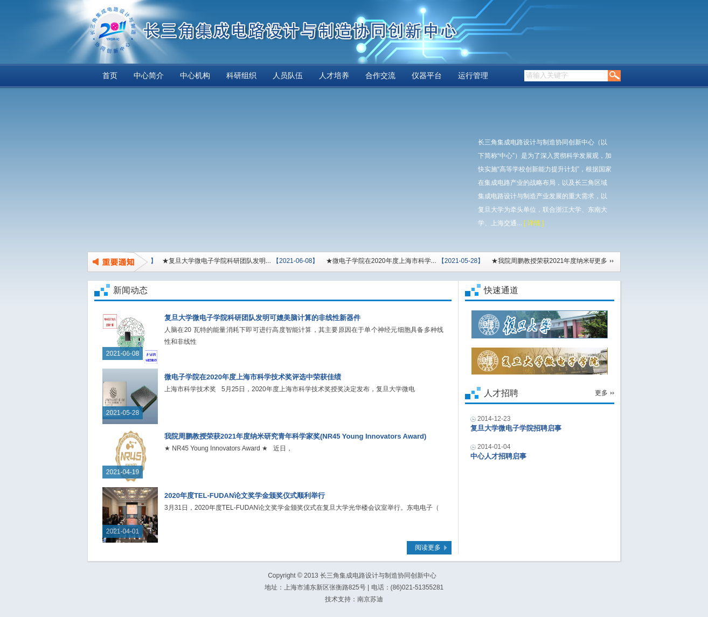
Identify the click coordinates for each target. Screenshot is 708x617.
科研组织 (241, 76)
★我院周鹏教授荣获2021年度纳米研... (545, 261)
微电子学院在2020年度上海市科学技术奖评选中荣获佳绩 (252, 377)
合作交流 (380, 76)
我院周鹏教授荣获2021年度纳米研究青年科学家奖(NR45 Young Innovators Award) (295, 436)
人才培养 (334, 76)
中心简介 (149, 76)
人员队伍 (288, 76)
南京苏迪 (370, 599)
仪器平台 (427, 76)
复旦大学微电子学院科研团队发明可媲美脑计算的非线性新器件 (262, 318)
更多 (600, 261)
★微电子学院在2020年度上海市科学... (379, 261)
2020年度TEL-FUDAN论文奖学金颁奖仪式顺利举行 (244, 495)
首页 (109, 76)
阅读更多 (428, 547)
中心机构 (195, 76)
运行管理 (473, 76)
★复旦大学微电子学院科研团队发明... (215, 261)
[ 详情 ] (534, 223)
